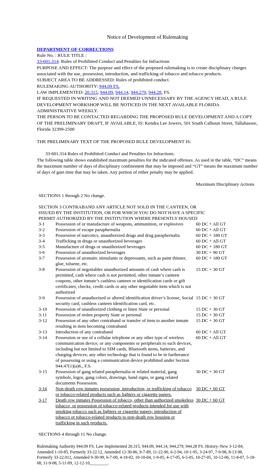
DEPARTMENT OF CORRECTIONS (75, 49)
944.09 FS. (109, 86)
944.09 (106, 92)
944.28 (155, 92)
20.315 (91, 92)
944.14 (122, 92)
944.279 (138, 92)
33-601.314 (47, 61)
